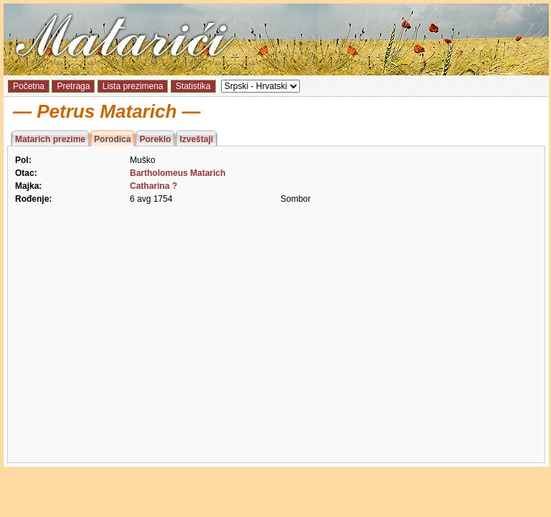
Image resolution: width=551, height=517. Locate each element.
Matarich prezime (50, 139)
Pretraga (73, 86)
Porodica (112, 139)
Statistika (193, 86)
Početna (28, 86)
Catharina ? (153, 186)
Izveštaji (196, 139)
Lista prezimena (133, 86)
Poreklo (155, 139)
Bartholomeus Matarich (177, 173)
